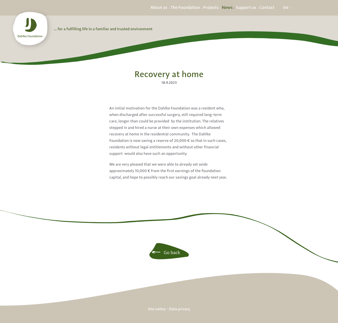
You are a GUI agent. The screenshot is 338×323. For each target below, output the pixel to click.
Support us (246, 7)
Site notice (157, 309)
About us (158, 7)
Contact (266, 7)
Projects (211, 7)
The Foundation (185, 7)
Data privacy (179, 309)
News (227, 7)
